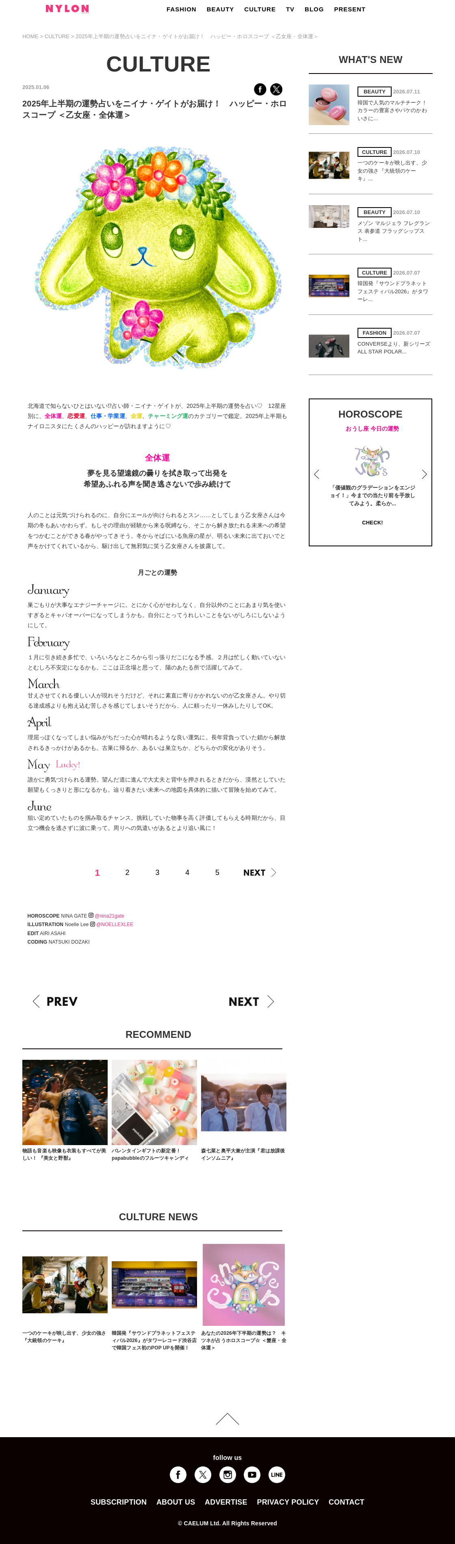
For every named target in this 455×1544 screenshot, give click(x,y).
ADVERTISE (226, 1502)
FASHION (182, 9)
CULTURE (260, 9)
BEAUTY (220, 9)
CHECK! (372, 523)
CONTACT (346, 1502)
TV (290, 9)
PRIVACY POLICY (288, 1502)
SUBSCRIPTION (119, 1502)
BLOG (314, 9)
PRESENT (350, 9)
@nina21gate (106, 916)
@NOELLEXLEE (112, 924)
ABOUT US (175, 1502)
